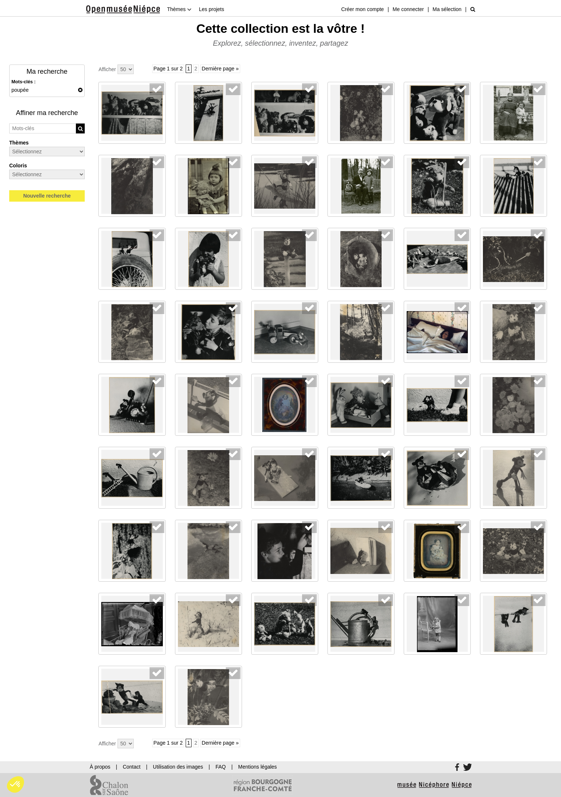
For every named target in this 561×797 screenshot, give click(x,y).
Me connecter (408, 9)
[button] (15, 784)
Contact (131, 767)
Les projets (211, 9)
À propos (100, 767)
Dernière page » (220, 69)
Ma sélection (447, 9)
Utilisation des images (178, 767)
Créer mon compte (362, 9)
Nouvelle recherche (47, 196)
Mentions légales (257, 767)
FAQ (220, 767)
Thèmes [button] (179, 9)
